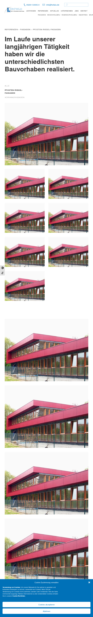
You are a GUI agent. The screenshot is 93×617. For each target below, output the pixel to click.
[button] (89, 582)
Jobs (77, 11)
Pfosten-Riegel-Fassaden (47, 29)
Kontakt (84, 11)
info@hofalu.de (52, 4)
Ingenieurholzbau (69, 15)
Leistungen (31, 11)
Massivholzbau (53, 15)
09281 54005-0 (32, 4)
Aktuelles (54, 11)
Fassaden (42, 15)
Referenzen (43, 11)
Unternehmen (67, 11)
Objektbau (83, 15)
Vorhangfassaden (14, 97)
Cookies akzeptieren (46, 604)
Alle (7, 85)
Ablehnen (46, 611)
